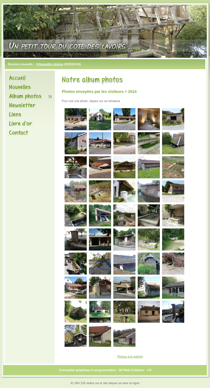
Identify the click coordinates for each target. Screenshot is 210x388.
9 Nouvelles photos (49, 64)
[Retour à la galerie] (130, 356)
